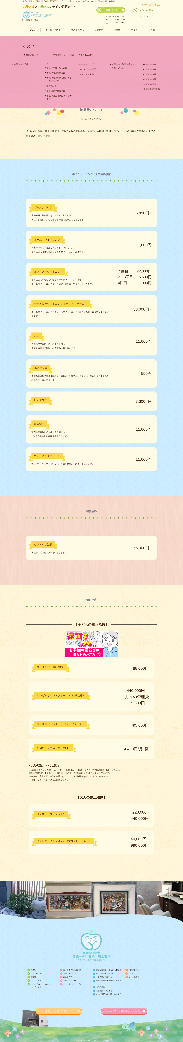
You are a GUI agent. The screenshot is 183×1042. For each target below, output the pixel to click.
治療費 (117, 30)
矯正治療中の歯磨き (104, 991)
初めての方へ (77, 30)
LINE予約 (111, 10)
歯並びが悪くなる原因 (105, 973)
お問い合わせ (148, 5)
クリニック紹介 (53, 30)
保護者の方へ (68, 977)
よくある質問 (133, 977)
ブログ (134, 30)
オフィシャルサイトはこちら (58, 1011)
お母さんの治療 (69, 980)
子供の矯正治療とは (104, 977)
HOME (31, 30)
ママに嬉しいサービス (72, 984)
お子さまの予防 (69, 973)
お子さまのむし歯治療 (72, 970)
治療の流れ (100, 987)
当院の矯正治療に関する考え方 (108, 994)
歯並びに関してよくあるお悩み (108, 970)
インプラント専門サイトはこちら (124, 1011)
